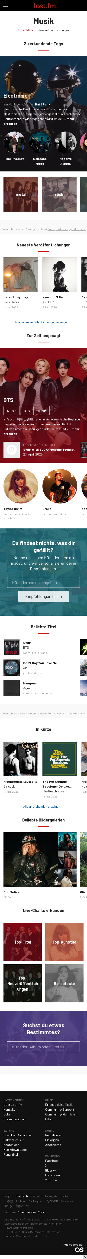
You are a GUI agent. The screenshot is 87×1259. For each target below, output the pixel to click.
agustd (27, 693)
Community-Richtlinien (61, 1114)
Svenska (67, 1201)
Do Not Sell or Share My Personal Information (32, 1231)
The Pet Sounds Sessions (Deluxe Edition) (55, 786)
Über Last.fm (12, 1104)
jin (24, 672)
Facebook (52, 1161)
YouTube (51, 1180)
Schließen (85, 1257)
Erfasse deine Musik (59, 1104)
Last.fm (44, 5)
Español (36, 1196)
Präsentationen (14, 1119)
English (8, 1196)
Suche (74, 1046)
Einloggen (52, 1140)
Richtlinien (55, 1223)
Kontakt (9, 1109)
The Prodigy (14, 159)
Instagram (52, 1175)
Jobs (7, 1114)
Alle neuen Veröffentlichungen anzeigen (41, 322)
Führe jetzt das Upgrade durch (67, 229)
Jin (25, 668)
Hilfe (48, 1119)
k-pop (11, 410)
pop (5, 514)
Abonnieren (53, 1145)
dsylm (38, 672)
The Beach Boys (53, 791)
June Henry (11, 302)
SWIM (27, 642)
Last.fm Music (40, 1236)
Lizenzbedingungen (17, 1223)
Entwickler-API (13, 1140)
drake (64, 514)
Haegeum (30, 683)
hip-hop (47, 514)
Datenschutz (39, 1223)
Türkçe (8, 1206)
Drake (46, 509)
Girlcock (9, 786)
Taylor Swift (13, 509)
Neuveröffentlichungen (53, 30)
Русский (52, 1201)
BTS (26, 647)
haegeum (46, 693)
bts (27, 410)
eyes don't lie (52, 297)
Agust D (28, 688)
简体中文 (22, 1206)
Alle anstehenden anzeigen (41, 806)
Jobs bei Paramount (17, 1236)
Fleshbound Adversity (20, 781)
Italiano (66, 1196)
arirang (42, 652)
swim (26, 652)
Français (51, 1196)
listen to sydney (15, 297)
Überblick (25, 30)
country (15, 514)
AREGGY (48, 302)
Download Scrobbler (17, 1135)
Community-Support (59, 1109)
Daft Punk (42, 104)
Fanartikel (10, 1154)
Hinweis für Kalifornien (19, 1227)
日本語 (8, 1201)
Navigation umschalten (5, 5)
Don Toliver (12, 892)
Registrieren (53, 1135)
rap (56, 514)
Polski (20, 1201)
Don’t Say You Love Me (40, 663)
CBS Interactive (13, 1219)
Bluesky (50, 1170)
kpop (42, 410)
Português (35, 1201)
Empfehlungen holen (43, 596)
